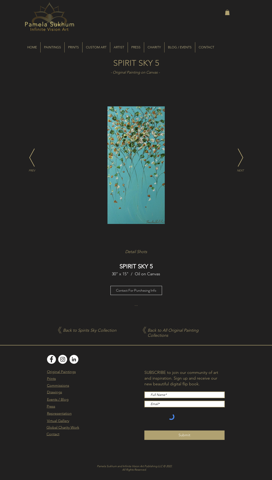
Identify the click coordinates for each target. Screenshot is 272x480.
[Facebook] (51, 359)
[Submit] (184, 435)
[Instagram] (62, 359)
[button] (227, 12)
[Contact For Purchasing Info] (136, 290)
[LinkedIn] (73, 359)
